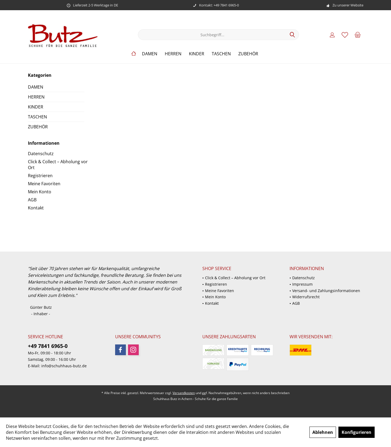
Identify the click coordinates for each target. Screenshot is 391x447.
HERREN (36, 97)
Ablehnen (322, 432)
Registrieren (40, 176)
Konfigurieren (356, 432)
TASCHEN (37, 117)
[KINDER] (196, 54)
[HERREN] (173, 54)
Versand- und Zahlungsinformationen (326, 290)
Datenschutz (41, 154)
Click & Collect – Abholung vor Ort (58, 164)
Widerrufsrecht (306, 296)
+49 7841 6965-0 (48, 346)
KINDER (35, 107)
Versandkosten (184, 393)
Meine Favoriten (44, 184)
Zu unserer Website (347, 5)
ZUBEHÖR (38, 127)
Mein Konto (39, 192)
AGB (32, 200)
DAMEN (35, 87)
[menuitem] (357, 34)
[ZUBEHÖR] (248, 54)
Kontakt (36, 208)
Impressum (302, 284)
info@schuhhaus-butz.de (64, 365)
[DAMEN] (149, 54)
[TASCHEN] (221, 54)
